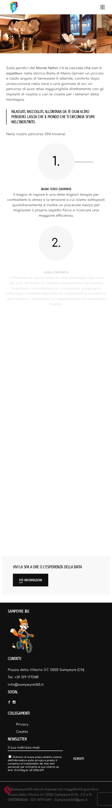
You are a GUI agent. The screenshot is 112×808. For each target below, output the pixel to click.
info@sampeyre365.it (26, 685)
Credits (22, 732)
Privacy (22, 724)
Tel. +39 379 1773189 (23, 677)
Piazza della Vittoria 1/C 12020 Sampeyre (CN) (46, 670)
